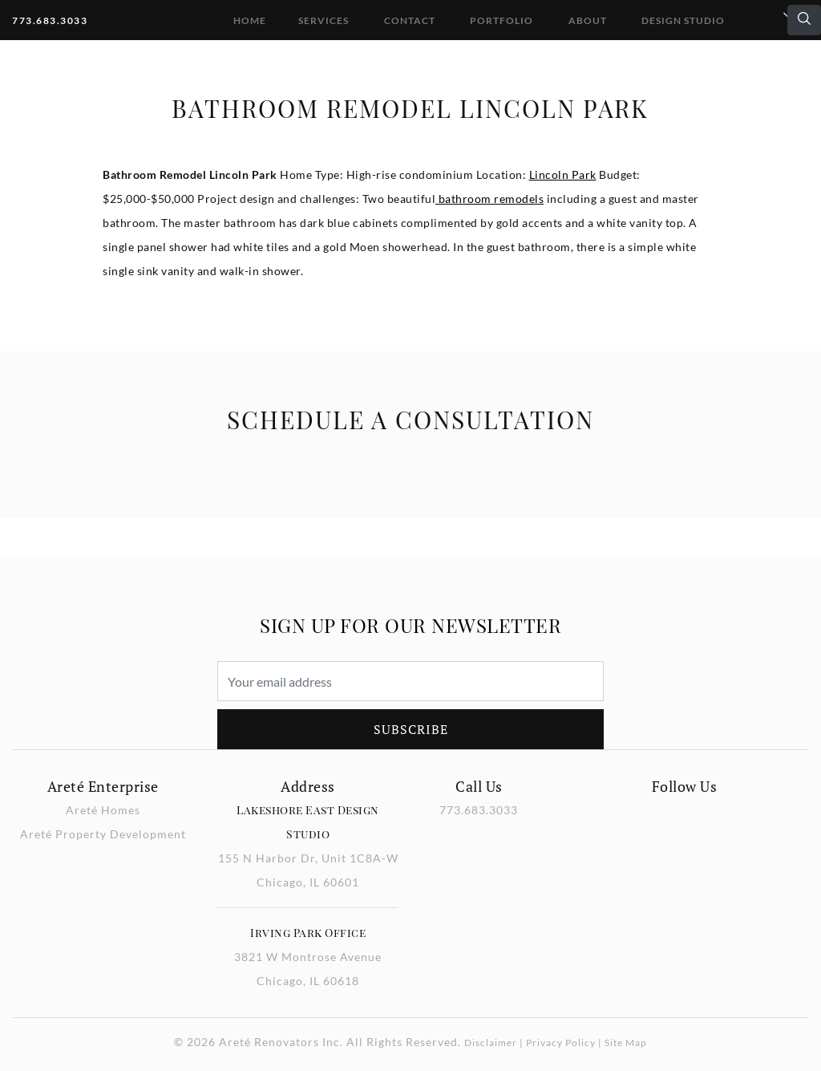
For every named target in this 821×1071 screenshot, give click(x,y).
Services (323, 20)
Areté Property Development (103, 834)
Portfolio (501, 20)
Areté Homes (103, 810)
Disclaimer (490, 1043)
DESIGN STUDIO (683, 20)
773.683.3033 (49, 20)
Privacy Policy (561, 1043)
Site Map (626, 1043)
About (587, 20)
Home (249, 20)
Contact (409, 20)
